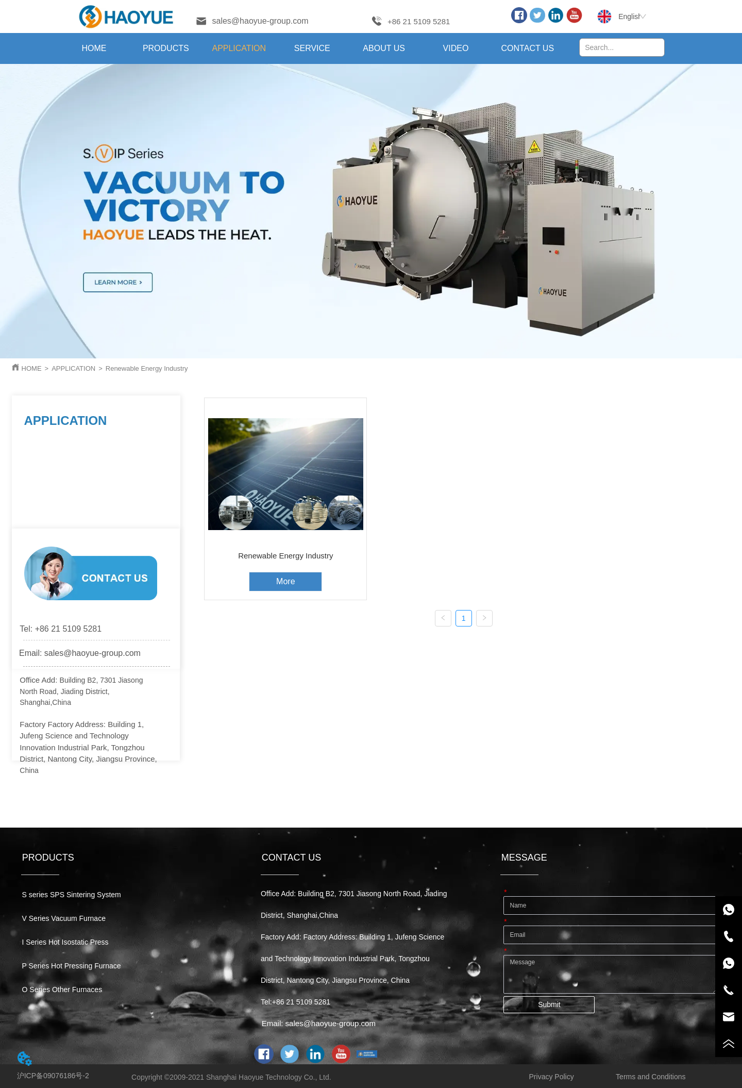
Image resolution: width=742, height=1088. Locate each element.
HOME (32, 368)
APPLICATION (73, 368)
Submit (549, 1004)
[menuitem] (165, 48)
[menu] (311, 48)
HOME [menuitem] (93, 48)
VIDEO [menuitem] (456, 48)
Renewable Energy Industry (147, 368)
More (285, 581)
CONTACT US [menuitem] (527, 48)
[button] (165, 48)
